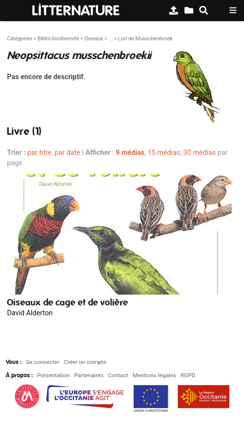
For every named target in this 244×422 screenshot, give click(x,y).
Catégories (19, 38)
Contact (118, 375)
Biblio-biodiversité (58, 38)
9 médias (130, 152)
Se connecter (43, 362)
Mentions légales (154, 375)
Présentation (53, 375)
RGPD (188, 375)
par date (67, 152)
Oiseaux (94, 38)
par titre (40, 152)
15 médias (164, 152)
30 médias (199, 152)
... (111, 38)
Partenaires (89, 375)
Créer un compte (85, 362)
